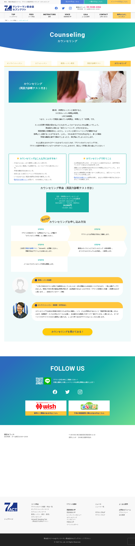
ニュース (98, 504)
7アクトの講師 (71, 504)
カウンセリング (120, 63)
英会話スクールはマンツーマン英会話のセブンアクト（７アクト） (67, 538)
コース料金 (31, 15)
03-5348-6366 (94, 7)
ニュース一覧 (99, 507)
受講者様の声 (67, 15)
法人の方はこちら (72, 1)
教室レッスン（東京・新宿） (40, 514)
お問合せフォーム (125, 510)
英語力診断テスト (94, 63)
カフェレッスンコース (38, 512)
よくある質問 (86, 15)
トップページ (13, 15)
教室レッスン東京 (67, 63)
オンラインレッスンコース (40, 509)
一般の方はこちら (96, 1)
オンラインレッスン (14, 63)
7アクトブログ (100, 512)
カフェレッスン (41, 63)
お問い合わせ (104, 15)
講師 (49, 15)
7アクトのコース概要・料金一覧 (42, 507)
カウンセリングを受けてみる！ (67, 331)
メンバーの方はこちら (119, 1)
